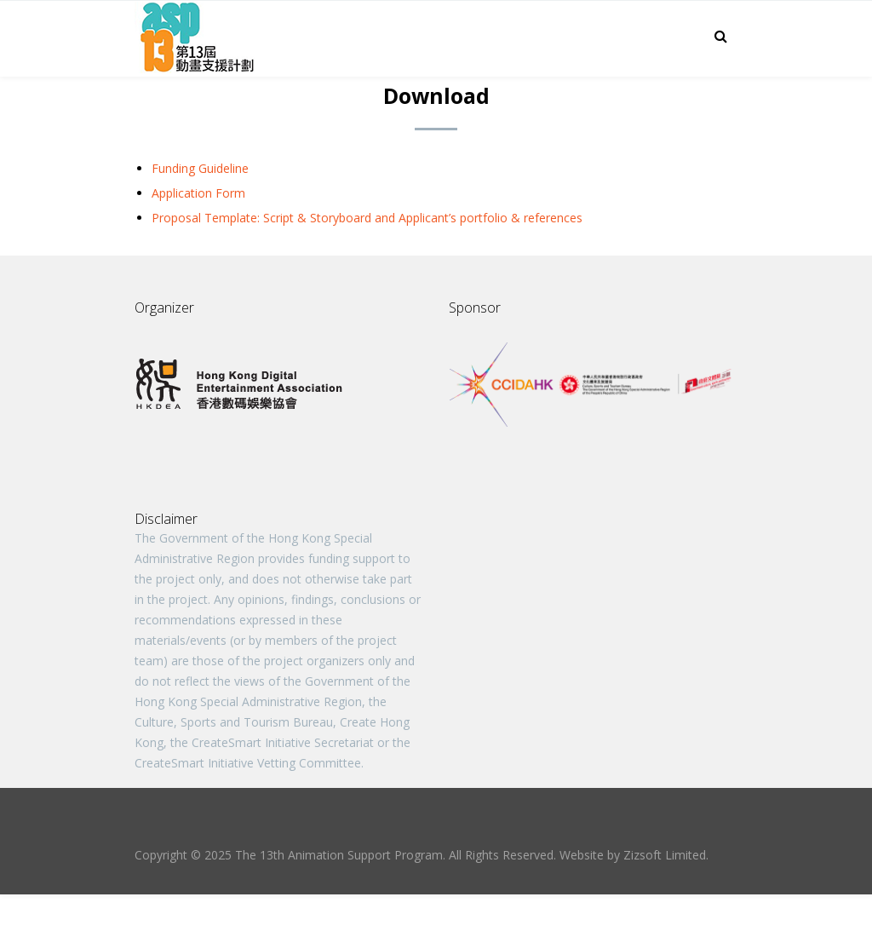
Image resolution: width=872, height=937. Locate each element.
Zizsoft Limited (664, 855)
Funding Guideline (200, 168)
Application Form (198, 193)
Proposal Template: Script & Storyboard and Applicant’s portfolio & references (367, 218)
